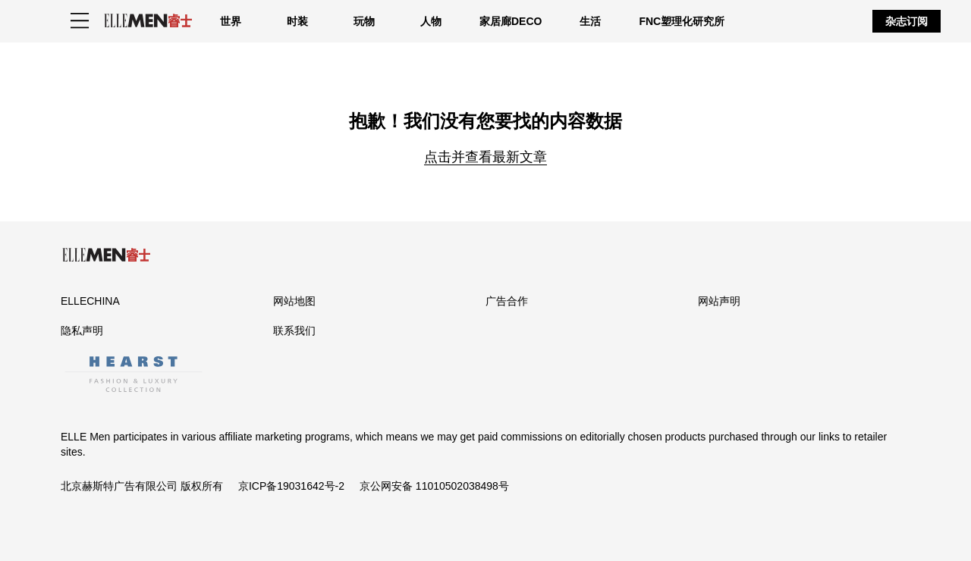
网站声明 (719, 301)
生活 (590, 21)
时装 (297, 21)
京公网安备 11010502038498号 (434, 486)
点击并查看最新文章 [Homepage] (485, 157)
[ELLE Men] (147, 21)
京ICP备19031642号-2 (291, 486)
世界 (230, 21)
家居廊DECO (510, 21)
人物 (431, 21)
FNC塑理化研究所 (681, 21)
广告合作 (507, 301)
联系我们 (294, 330)
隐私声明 (82, 330)
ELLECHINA (90, 301)
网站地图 (294, 301)
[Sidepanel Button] (80, 21)
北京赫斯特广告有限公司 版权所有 (142, 486)
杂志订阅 (906, 21)
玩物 (364, 21)
